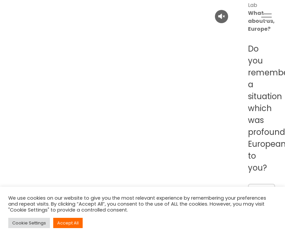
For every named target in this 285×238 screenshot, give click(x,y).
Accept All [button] (68, 223)
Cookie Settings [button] (29, 223)
